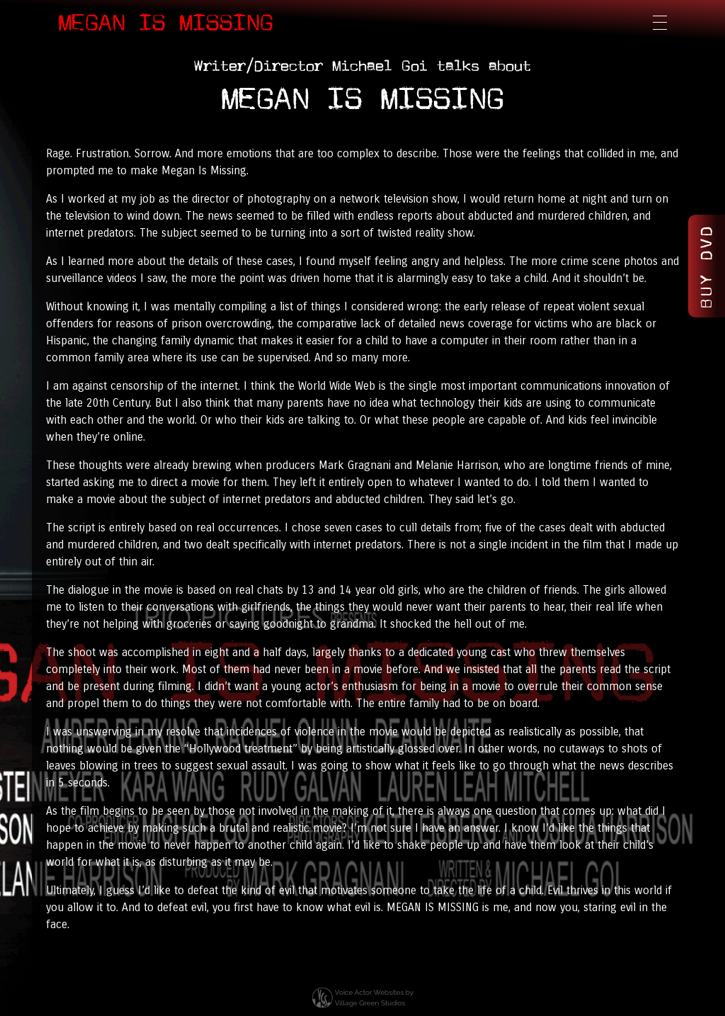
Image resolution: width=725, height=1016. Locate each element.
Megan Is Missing (165, 23)
